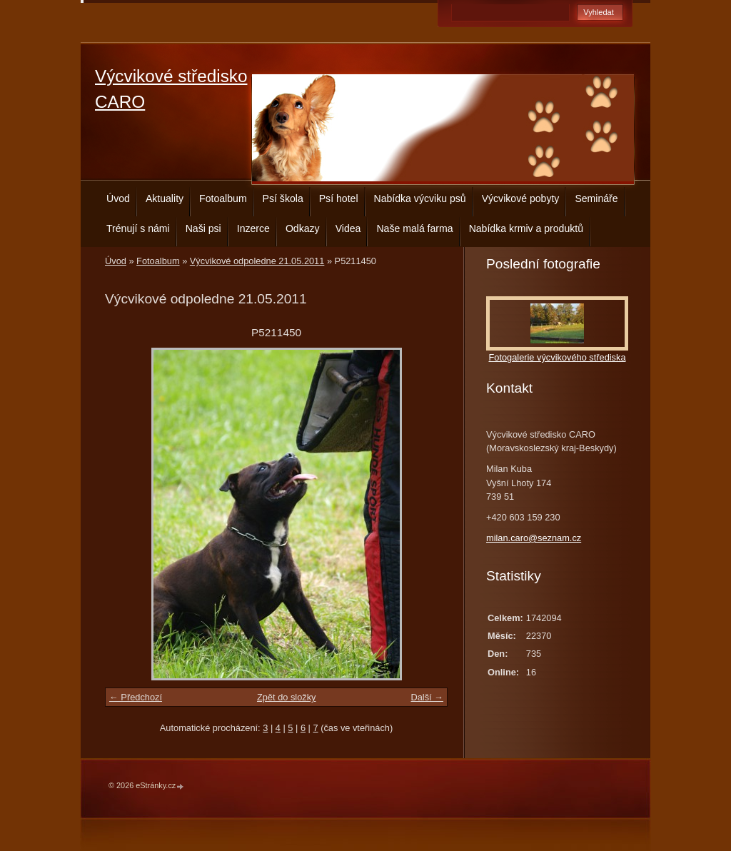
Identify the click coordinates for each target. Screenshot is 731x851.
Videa (348, 228)
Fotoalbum (223, 198)
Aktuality (164, 198)
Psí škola (283, 198)
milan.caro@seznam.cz (533, 538)
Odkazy (303, 228)
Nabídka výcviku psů (420, 198)
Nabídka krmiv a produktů (526, 228)
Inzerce (253, 228)
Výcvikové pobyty (521, 198)
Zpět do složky (286, 697)
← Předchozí (135, 697)
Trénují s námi (138, 228)
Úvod (118, 198)
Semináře (596, 198)
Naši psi (203, 228)
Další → (426, 697)
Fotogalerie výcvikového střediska (556, 357)
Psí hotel (338, 198)
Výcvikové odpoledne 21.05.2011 (257, 261)
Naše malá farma (414, 228)
